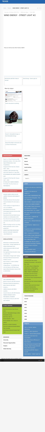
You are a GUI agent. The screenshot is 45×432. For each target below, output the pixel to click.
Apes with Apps (9, 125)
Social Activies (27, 167)
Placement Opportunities (9, 342)
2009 (25, 316)
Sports (26, 170)
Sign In (15, 1)
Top (2, 360)
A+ (38, 8)
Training (26, 164)
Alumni (26, 161)
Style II (40, 360)
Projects (9, 8)
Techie (25, 158)
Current (26, 298)
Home (4, 8)
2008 (25, 319)
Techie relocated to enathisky (12, 103)
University (5, 339)
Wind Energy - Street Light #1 (30, 78)
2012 (25, 307)
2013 (25, 304)
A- (41, 8)
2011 (25, 310)
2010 (25, 313)
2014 (25, 301)
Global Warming (7, 348)
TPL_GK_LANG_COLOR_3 (41, 360)
